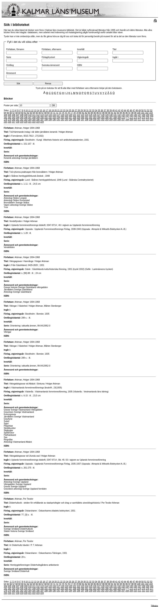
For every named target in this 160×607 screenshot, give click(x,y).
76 (69, 113)
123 (82, 115)
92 (115, 113)
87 (100, 113)
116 (54, 115)
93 (118, 113)
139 (147, 115)
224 (42, 122)
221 (30, 122)
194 (70, 119)
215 (5, 122)
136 (135, 115)
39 (110, 110)
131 (115, 115)
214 (151, 119)
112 (38, 115)
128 (103, 115)
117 (58, 115)
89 (106, 113)
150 (42, 117)
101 (143, 113)
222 (34, 122)
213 (147, 119)
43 (122, 110)
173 (135, 117)
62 (28, 113)
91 (112, 113)
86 (97, 113)
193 (66, 119)
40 (113, 110)
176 (147, 117)
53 (151, 110)
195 (74, 119)
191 (58, 119)
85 (95, 113)
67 (42, 113)
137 (139, 115)
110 (30, 115)
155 (62, 117)
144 (17, 117)
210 (135, 119)
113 (42, 115)
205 (115, 119)
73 (60, 113)
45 (128, 110)
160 (82, 117)
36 (102, 110)
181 (17, 119)
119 (66, 115)
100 (139, 113)
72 (57, 113)
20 (55, 110)
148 (34, 117)
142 (9, 117)
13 (35, 110)
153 (54, 117)
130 (111, 115)
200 (94, 119)
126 (94, 115)
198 (86, 119)
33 (93, 110)
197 (82, 119)
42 (119, 110)
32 (90, 110)
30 (84, 110)
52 (148, 110)
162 (90, 117)
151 (46, 117)
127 (99, 115)
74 (63, 113)
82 (86, 113)
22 (61, 110)
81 (83, 113)
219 (22, 122)
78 (74, 113)
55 (8, 113)
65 (37, 113)
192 (62, 119)
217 (13, 122)
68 (45, 113)
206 (119, 119)
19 (52, 110)
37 (105, 110)
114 (46, 115)
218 (17, 122)
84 (92, 113)
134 (127, 115)
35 (99, 110)
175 (143, 117)
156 (66, 117)
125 (90, 115)
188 (46, 119)
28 (79, 110)
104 (5, 115)
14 (38, 110)
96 (126, 113)
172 (131, 117)
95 (123, 113)
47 (134, 110)
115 (50, 115)
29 (81, 110)
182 (22, 119)
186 (38, 119)
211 (139, 119)
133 (123, 115)
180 (13, 119)
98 (132, 113)
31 (87, 110)
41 (116, 110)
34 (96, 110)
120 (70, 115)
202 (103, 119)
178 (5, 119)
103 (151, 113)
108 (22, 115)
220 (26, 122)
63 (31, 113)
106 (13, 115)
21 (58, 110)
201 (99, 119)
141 (5, 117)
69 (48, 113)
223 (38, 122)
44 (125, 110)
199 (90, 119)
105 (9, 115)
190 (54, 119)
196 (78, 119)
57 (13, 113)
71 (54, 113)
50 (142, 110)
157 (70, 117)
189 (50, 119)
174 (139, 117)
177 (151, 117)
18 (50, 110)
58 (16, 113)
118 (62, 115)
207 (123, 119)
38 (107, 110)
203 (107, 119)
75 (66, 113)
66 (40, 113)
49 (139, 110)
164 (99, 117)
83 (89, 113)
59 (19, 113)
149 (38, 117)
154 (58, 117)
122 (78, 115)
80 (80, 113)
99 (135, 113)
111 (34, 115)
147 (30, 117)
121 (74, 115)
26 (73, 110)
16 (44, 110)
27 (76, 110)
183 (26, 119)
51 (145, 110)
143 (13, 117)
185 (34, 119)
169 (119, 117)
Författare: (9, 128)
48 (136, 110)
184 (30, 119)
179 (9, 119)
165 (103, 117)
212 (143, 119)
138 (143, 115)
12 (32, 110)
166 (107, 117)
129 (107, 115)
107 (17, 115)
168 (115, 117)
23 (64, 110)
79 (77, 113)
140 (151, 115)
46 (131, 110)
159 (78, 117)
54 (5, 113)
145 (22, 117)
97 (129, 113)
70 (51, 113)
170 (123, 117)
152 (50, 117)
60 (22, 113)
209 (131, 119)
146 (26, 117)
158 (74, 117)
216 (9, 122)
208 (127, 119)
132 (119, 115)
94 (121, 113)
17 (47, 110)
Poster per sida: (27, 105)
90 (109, 113)
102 (147, 113)
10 (26, 110)
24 (67, 110)
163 (94, 117)
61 (25, 113)
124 (86, 115)
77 (71, 113)
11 (29, 110)
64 (34, 113)
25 (70, 110)
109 (26, 115)
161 (86, 117)
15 (41, 110)
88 (103, 113)
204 (111, 119)
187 (42, 119)
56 (11, 113)
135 (131, 115)
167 (111, 117)
